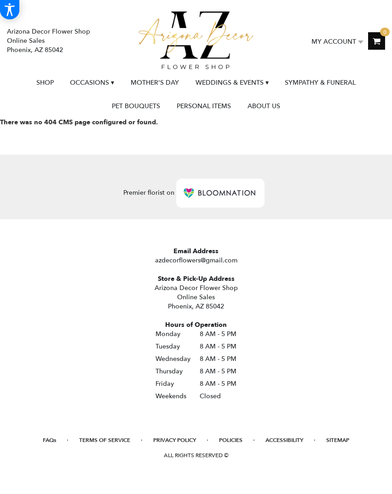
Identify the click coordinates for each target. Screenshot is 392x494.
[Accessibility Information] (9, 9)
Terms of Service (104, 440)
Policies (230, 440)
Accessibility (284, 440)
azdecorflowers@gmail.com (196, 260)
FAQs (49, 440)
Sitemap (337, 440)
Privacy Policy (174, 440)
